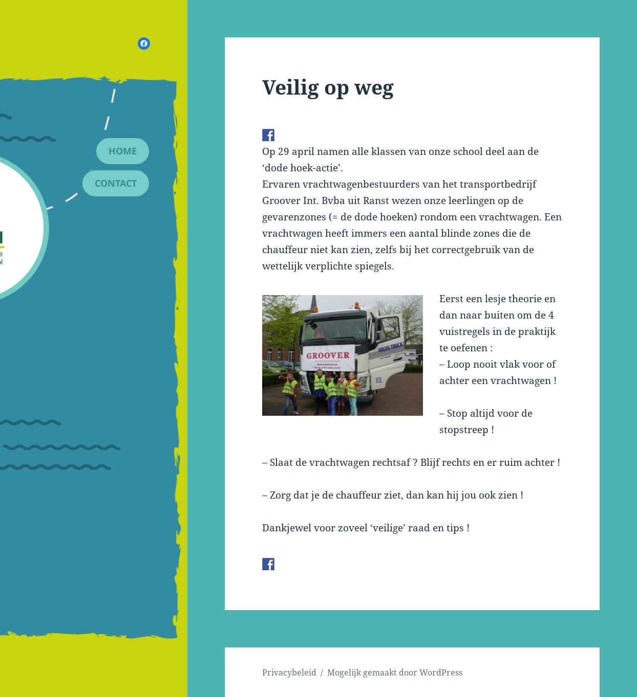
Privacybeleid (289, 672)
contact (116, 183)
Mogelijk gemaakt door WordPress (394, 672)
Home (123, 151)
